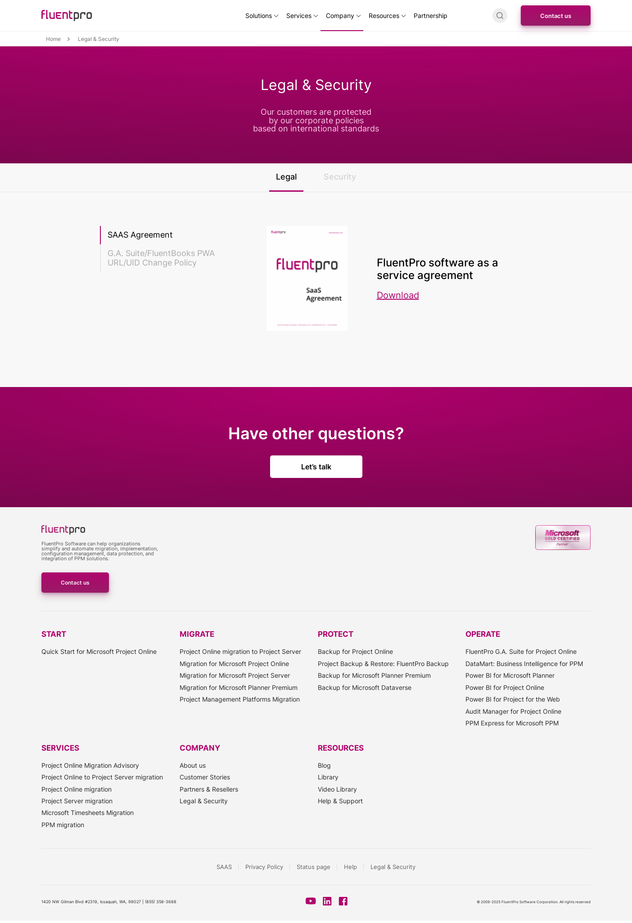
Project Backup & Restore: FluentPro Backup (383, 663)
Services (298, 15)
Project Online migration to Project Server (240, 651)
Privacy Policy (264, 866)
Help (350, 866)
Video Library (337, 789)
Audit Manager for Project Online (513, 711)
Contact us (555, 15)
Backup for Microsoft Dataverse (364, 687)
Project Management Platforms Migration (240, 699)
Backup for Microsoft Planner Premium (374, 675)
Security (340, 176)
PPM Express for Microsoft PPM (512, 723)
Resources (384, 15)
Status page (313, 866)
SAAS (224, 866)
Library (328, 777)
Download (398, 295)
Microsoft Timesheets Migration (87, 812)
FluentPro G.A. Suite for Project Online (521, 651)
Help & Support (340, 801)
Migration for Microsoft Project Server (235, 675)
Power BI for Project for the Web (512, 699)
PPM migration (62, 824)
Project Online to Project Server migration (102, 777)
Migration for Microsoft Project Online (234, 663)
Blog (324, 765)
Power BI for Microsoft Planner (510, 675)
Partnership (430, 15)
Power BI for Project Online (504, 687)
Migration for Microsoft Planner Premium (239, 687)
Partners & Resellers (209, 789)
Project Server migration (77, 801)
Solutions (258, 15)
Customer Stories (205, 777)
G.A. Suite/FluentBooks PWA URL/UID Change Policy (161, 257)
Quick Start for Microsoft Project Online (99, 651)
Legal (286, 176)
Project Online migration (76, 789)
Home (53, 39)
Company (340, 15)
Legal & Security (204, 801)
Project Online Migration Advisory (90, 765)
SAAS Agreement (140, 234)
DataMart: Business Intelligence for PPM (524, 663)
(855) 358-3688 (160, 901)
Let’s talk (316, 466)
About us (193, 765)
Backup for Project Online (355, 651)
